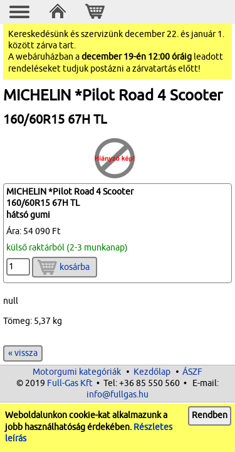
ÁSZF (192, 372)
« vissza (23, 353)
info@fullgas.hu (117, 394)
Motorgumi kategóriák (77, 372)
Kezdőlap (151, 372)
